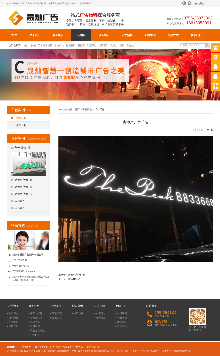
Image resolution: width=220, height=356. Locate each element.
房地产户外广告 (23, 179)
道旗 (122, 45)
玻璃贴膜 (35, 326)
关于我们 (34, 35)
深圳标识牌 (26, 347)
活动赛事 (35, 322)
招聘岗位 (100, 317)
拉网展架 (103, 45)
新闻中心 (150, 35)
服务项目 (57, 35)
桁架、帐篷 (30, 45)
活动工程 (20, 117)
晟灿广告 (79, 347)
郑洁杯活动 (74, 279)
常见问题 (122, 326)
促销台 (114, 45)
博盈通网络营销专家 (182, 351)
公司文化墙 (36, 317)
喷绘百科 (122, 322)
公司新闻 (122, 313)
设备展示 (103, 35)
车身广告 (59, 45)
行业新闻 (122, 317)
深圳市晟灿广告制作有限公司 (42, 351)
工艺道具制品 (45, 45)
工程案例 (80, 35)
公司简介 (13, 313)
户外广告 (35, 334)
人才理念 (100, 313)
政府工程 (20, 125)
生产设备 (78, 313)
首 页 (14, 35)
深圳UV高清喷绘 (63, 347)
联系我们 (196, 35)
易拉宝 (81, 45)
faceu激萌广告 (23, 147)
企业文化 (13, 322)
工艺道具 (20, 200)
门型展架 (92, 45)
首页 (77, 109)
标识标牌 (71, 45)
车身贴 (130, 45)
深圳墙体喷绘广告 (43, 347)
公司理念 (13, 317)
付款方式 (173, 35)
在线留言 (200, 3)
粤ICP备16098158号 (150, 351)
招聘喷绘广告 (93, 347)
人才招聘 (127, 35)
